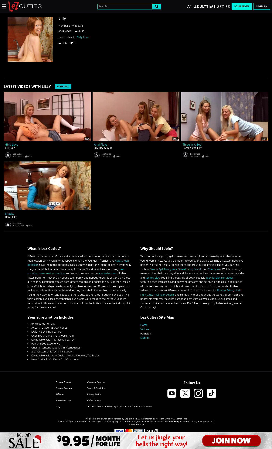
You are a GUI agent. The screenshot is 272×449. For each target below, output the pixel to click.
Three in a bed (192, 144)
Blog (58, 406)
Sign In (261, 6)
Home (144, 325)
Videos (144, 329)
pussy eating (46, 273)
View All (63, 86)
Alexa (193, 148)
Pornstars (145, 333)
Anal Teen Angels (164, 294)
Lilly (7, 148)
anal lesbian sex (107, 273)
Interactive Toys (63, 400)
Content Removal (136, 424)
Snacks (9, 213)
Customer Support (96, 382)
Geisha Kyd (156, 269)
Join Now (241, 6)
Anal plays (100, 144)
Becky (102, 148)
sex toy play (152, 277)
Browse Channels (64, 382)
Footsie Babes (225, 290)
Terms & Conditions (96, 388)
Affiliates (60, 394)
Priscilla (198, 269)
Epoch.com (74, 421)
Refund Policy (94, 400)
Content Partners (64, 388)
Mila (13, 148)
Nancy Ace (170, 269)
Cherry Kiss (214, 269)
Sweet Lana (185, 269)
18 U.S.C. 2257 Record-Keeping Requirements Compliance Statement (119, 406)
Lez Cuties (17, 154)
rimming (60, 273)
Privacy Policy (94, 394)
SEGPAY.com (171, 421)
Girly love (82, 37)
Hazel (186, 148)
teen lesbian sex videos (219, 277)
